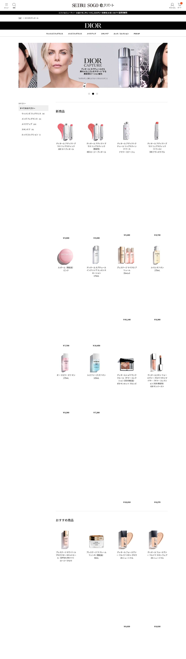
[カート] (179, 6)
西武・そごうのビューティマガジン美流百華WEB (85, 581)
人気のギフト (69, 566)
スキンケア (105, 35)
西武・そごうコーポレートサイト (53, 581)
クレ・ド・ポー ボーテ (40, 526)
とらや (91, 535)
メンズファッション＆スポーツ (29, 569)
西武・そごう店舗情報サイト (28, 581)
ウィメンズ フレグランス (54, 35)
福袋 (105, 555)
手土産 (43, 566)
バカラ (90, 543)
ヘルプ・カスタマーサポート (28, 605)
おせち (99, 555)
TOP (20, 20)
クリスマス (77, 555)
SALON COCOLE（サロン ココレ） (117, 581)
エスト (90, 526)
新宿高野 (77, 535)
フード (134, 566)
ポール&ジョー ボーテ (58, 526)
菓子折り (35, 566)
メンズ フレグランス (75, 35)
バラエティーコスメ (42, 511)
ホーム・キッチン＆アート (129, 511)
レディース (76, 511)
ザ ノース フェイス (46, 543)
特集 (21, 550)
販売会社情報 (77, 619)
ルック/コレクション (32, 136)
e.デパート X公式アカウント (52, 584)
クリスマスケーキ (89, 555)
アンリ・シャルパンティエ (32, 535)
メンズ (85, 511)
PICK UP (137, 35)
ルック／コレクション (121, 35)
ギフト (68, 511)
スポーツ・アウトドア (109, 511)
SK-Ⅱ (120, 526)
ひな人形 (35, 555)
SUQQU (103, 526)
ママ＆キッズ (71, 543)
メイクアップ (91, 35)
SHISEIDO (27, 526)
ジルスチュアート (73, 526)
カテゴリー (24, 506)
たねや (84, 535)
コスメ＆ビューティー (26, 511)
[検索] (15, 6)
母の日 (61, 555)
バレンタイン (114, 555)
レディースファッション (147, 566)
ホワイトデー (125, 555)
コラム (22, 562)
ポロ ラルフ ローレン (31, 543)
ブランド (23, 518)
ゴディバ (68, 535)
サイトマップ (44, 605)
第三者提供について (117, 619)
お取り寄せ (58, 566)
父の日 (68, 555)
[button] (89, 95)
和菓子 (50, 566)
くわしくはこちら (102, 490)
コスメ (127, 566)
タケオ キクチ (59, 543)
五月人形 (44, 555)
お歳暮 (149, 511)
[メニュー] (7, 6)
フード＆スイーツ (58, 511)
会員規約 (64, 619)
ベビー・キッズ (95, 511)
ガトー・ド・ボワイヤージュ (53, 535)
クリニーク (112, 526)
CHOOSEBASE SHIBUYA (141, 581)
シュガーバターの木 (112, 535)
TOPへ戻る (93, 454)
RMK (96, 526)
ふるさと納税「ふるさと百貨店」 (30, 584)
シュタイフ (82, 543)
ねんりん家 (100, 535)
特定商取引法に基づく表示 (96, 619)
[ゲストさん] (171, 6)
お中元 (142, 511)
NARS (84, 526)
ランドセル (53, 555)
